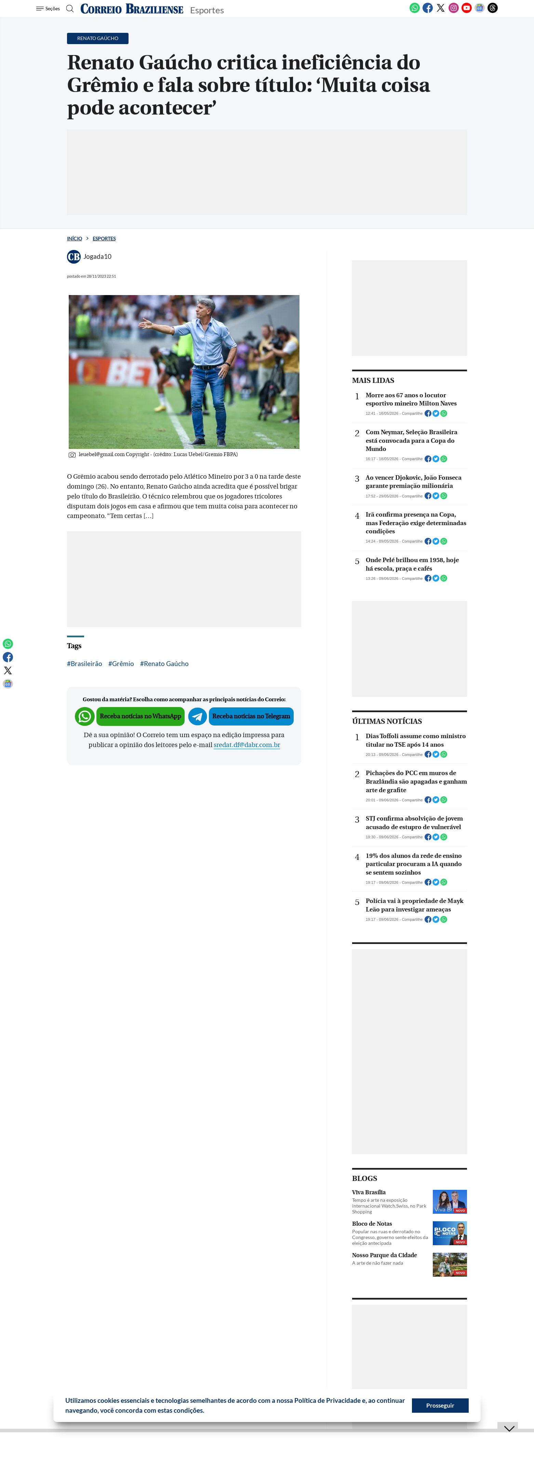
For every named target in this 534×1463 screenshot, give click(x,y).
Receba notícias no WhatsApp (140, 716)
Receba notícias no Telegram (251, 716)
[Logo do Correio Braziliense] (132, 8)
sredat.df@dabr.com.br (247, 745)
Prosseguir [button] (440, 1405)
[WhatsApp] (415, 11)
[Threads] (493, 11)
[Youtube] (467, 11)
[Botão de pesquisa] (69, 8)
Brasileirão (86, 663)
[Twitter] (441, 11)
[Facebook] (428, 11)
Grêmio (123, 663)
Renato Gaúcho (166, 663)
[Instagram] (454, 11)
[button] (206, 1411)
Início (74, 238)
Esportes (104, 238)
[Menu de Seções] (49, 8)
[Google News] (480, 11)
